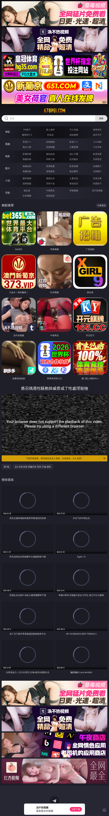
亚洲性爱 (27, 153)
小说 (7, 180)
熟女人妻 (27, 146)
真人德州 (50, 129)
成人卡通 (74, 153)
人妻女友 (74, 178)
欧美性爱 (97, 153)
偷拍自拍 (50, 153)
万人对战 (74, 129)
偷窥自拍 (27, 166)
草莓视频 (74, 190)
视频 (7, 144)
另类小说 (50, 183)
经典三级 (50, 159)
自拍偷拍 (50, 141)
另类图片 (97, 171)
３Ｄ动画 (97, 141)
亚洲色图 (50, 166)
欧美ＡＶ (74, 141)
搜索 (101, 118)
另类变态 (97, 159)
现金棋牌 (74, 134)
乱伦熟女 (74, 159)
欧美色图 (74, 166)
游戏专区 (97, 129)
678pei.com (54, 111)
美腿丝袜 (27, 171)
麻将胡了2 (27, 134)
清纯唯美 (50, 171)
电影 (7, 156)
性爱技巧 (97, 183)
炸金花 (50, 134)
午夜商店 (50, 190)
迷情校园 (27, 183)
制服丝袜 (27, 159)
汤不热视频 (97, 190)
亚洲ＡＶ (27, 141)
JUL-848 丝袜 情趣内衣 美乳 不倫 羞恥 (33, 466)
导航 (7, 192)
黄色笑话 (74, 183)
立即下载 (76, 809)
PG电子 (27, 129)
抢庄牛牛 (97, 134)
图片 (7, 168)
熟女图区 (74, 171)
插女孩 (27, 190)
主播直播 (74, 146)
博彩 (7, 131)
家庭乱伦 (50, 178)
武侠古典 (97, 178)
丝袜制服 (50, 146)
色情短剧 (50, 195)
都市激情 (27, 178)
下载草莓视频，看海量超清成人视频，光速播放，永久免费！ (66, 458)
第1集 (6, 466)
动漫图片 (97, 166)
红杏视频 (27, 195)
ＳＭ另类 (97, 146)
